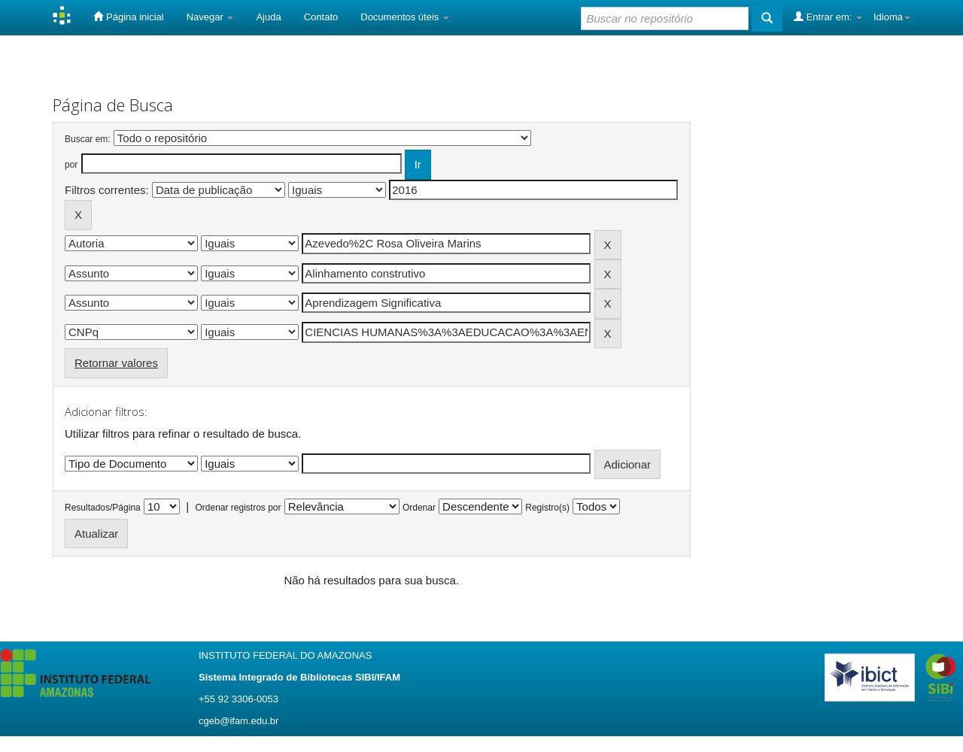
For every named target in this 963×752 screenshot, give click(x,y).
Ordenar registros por (238, 507)
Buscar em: (88, 139)
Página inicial (128, 17)
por (71, 164)
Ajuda (268, 17)
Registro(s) (547, 507)
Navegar (210, 17)
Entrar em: (828, 17)
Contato (321, 17)
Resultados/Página (103, 507)
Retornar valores (116, 362)
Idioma (891, 17)
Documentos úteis (404, 17)
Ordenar (419, 507)
